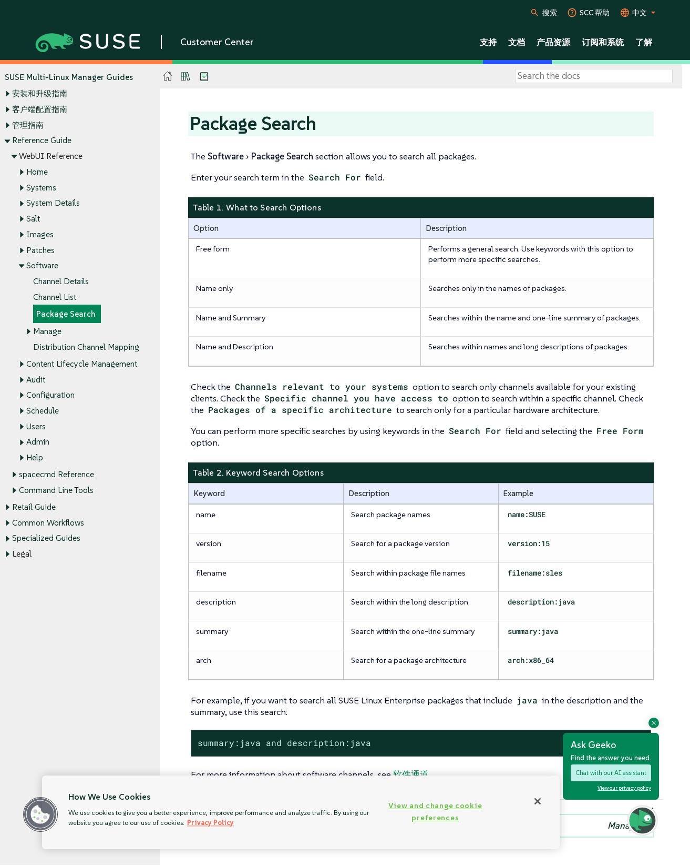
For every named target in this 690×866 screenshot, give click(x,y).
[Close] (537, 801)
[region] (301, 812)
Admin (37, 442)
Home (37, 172)
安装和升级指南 (39, 94)
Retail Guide (34, 507)
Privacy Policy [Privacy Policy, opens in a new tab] (210, 822)
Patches (40, 250)
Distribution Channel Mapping (86, 347)
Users (36, 426)
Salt (33, 219)
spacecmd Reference (56, 475)
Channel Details (61, 281)
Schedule (42, 411)
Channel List (54, 297)
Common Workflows (48, 523)
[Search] (594, 76)
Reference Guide (41, 141)
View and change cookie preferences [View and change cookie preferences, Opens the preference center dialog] (435, 811)
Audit (35, 380)
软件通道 (411, 774)
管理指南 (28, 125)
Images (40, 234)
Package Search (66, 314)
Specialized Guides (46, 538)
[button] (40, 814)
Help (34, 458)
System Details (53, 203)
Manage (47, 331)
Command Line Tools (56, 490)
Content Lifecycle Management (81, 364)
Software (42, 266)
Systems (41, 188)
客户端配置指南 (39, 109)
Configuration (50, 395)
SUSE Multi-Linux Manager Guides (69, 77)
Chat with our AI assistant (610, 773)
